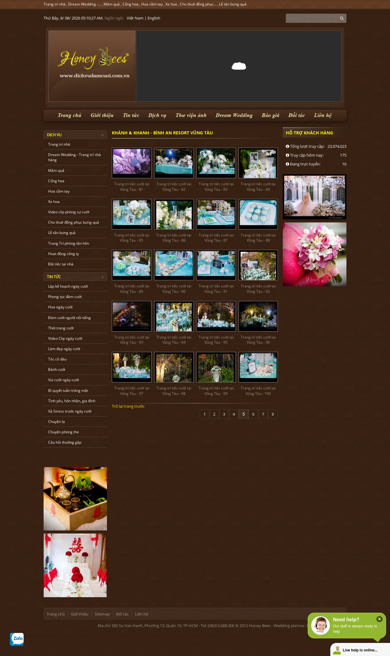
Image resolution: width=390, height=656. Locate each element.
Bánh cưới (56, 369)
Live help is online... (360, 650)
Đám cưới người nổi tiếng (69, 317)
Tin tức (131, 115)
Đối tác (297, 115)
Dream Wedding (234, 115)
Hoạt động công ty (63, 253)
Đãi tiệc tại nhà (60, 264)
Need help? (346, 619)
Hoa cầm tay (152, 4)
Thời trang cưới (61, 328)
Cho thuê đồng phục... (198, 4)
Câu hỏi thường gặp (64, 442)
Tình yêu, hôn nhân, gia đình (71, 400)
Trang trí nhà (55, 4)
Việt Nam (135, 18)
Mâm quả (112, 4)
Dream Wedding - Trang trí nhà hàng (74, 157)
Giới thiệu (102, 115)
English (153, 18)
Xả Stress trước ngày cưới (69, 411)
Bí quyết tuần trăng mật (68, 390)
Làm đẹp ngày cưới (64, 348)
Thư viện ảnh (191, 115)
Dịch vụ (157, 115)
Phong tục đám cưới (65, 296)
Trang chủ (69, 115)
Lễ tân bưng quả (232, 4)
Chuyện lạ (56, 421)
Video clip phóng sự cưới (68, 212)
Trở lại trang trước (128, 406)
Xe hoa (171, 4)
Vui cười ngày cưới (63, 379)
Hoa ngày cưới (60, 307)
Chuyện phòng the (63, 431)
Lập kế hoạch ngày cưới (68, 286)
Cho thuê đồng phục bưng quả (73, 222)
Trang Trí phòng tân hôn (68, 243)
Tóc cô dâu (57, 359)
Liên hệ (323, 115)
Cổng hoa (130, 4)
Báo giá (270, 115)
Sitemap (102, 614)
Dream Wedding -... (84, 4)
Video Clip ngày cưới (65, 338)
